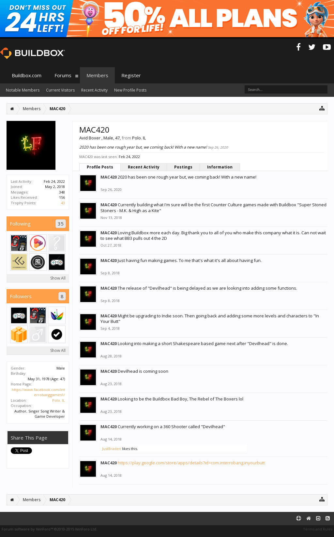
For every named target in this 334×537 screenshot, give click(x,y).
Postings (183, 167)
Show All (58, 278)
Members (97, 75)
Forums (62, 75)
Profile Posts (100, 167)
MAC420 (108, 177)
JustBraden (111, 448)
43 (63, 202)
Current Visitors (60, 90)
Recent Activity (143, 167)
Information (220, 167)
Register (131, 75)
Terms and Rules (317, 529)
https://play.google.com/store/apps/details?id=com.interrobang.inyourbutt (191, 463)
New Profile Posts (130, 90)
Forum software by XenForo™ (49, 529)
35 (61, 223)
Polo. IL (58, 400)
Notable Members (22, 90)
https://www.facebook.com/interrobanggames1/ (38, 392)
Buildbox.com (26, 75)
